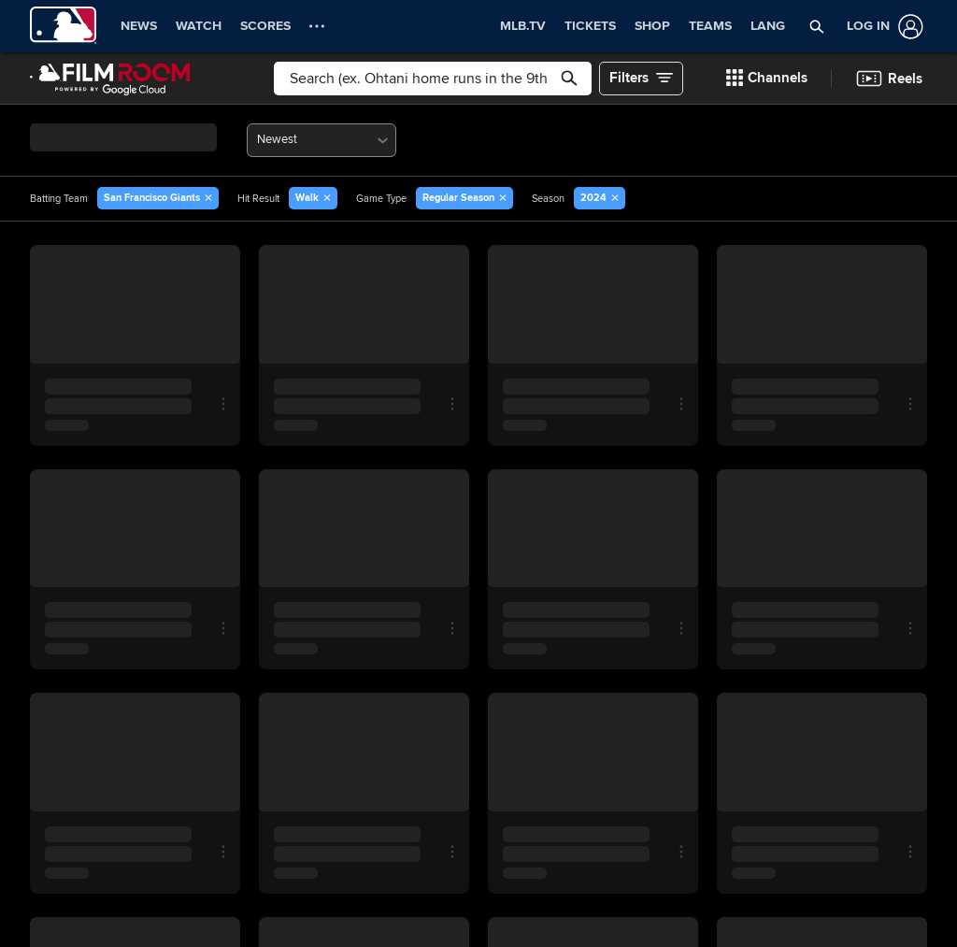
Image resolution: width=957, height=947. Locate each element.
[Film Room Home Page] (110, 78)
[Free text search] (433, 78)
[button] (817, 26)
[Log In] (881, 26)
